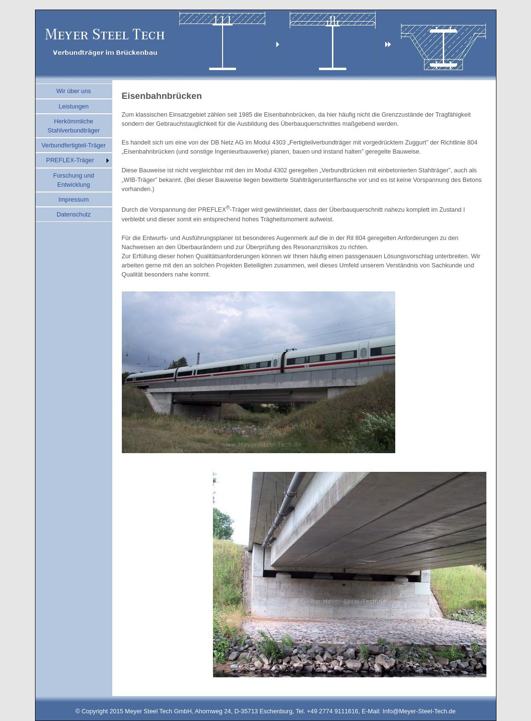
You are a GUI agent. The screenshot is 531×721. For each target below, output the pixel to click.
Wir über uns (73, 91)
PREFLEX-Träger (70, 160)
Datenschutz (74, 214)
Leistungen (74, 106)
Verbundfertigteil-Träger (74, 145)
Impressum (74, 199)
